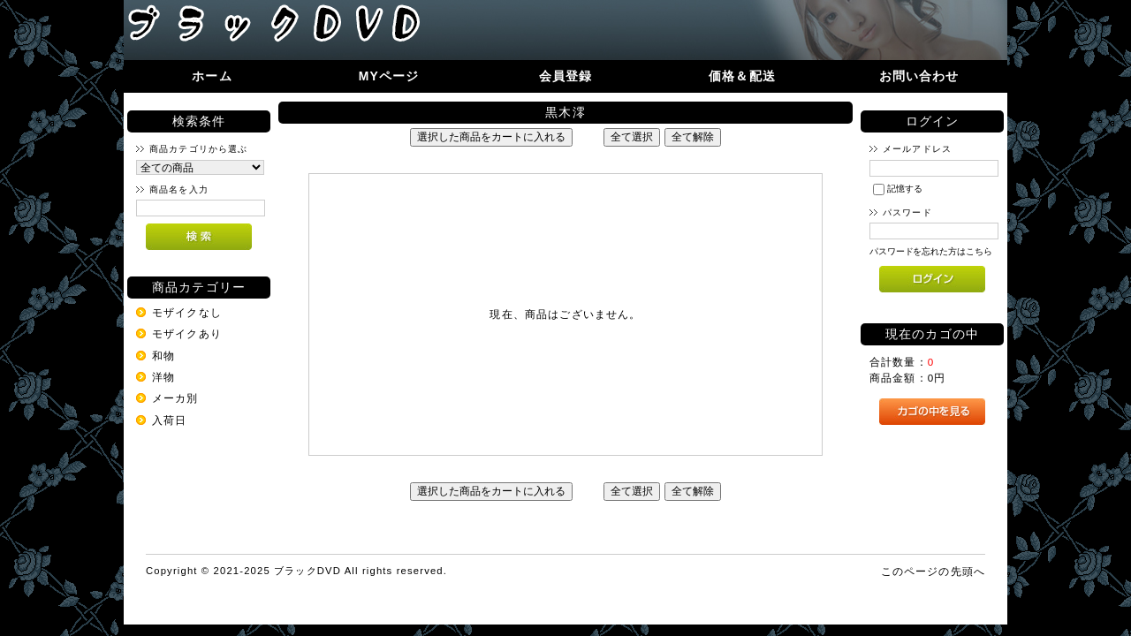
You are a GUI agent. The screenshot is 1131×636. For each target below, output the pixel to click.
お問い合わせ (919, 76)
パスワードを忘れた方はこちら (930, 251)
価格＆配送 (742, 76)
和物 (163, 355)
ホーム (212, 76)
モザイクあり (187, 333)
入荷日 (169, 420)
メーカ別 (175, 398)
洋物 (163, 376)
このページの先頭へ (933, 571)
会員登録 (566, 76)
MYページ (389, 76)
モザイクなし (187, 312)
